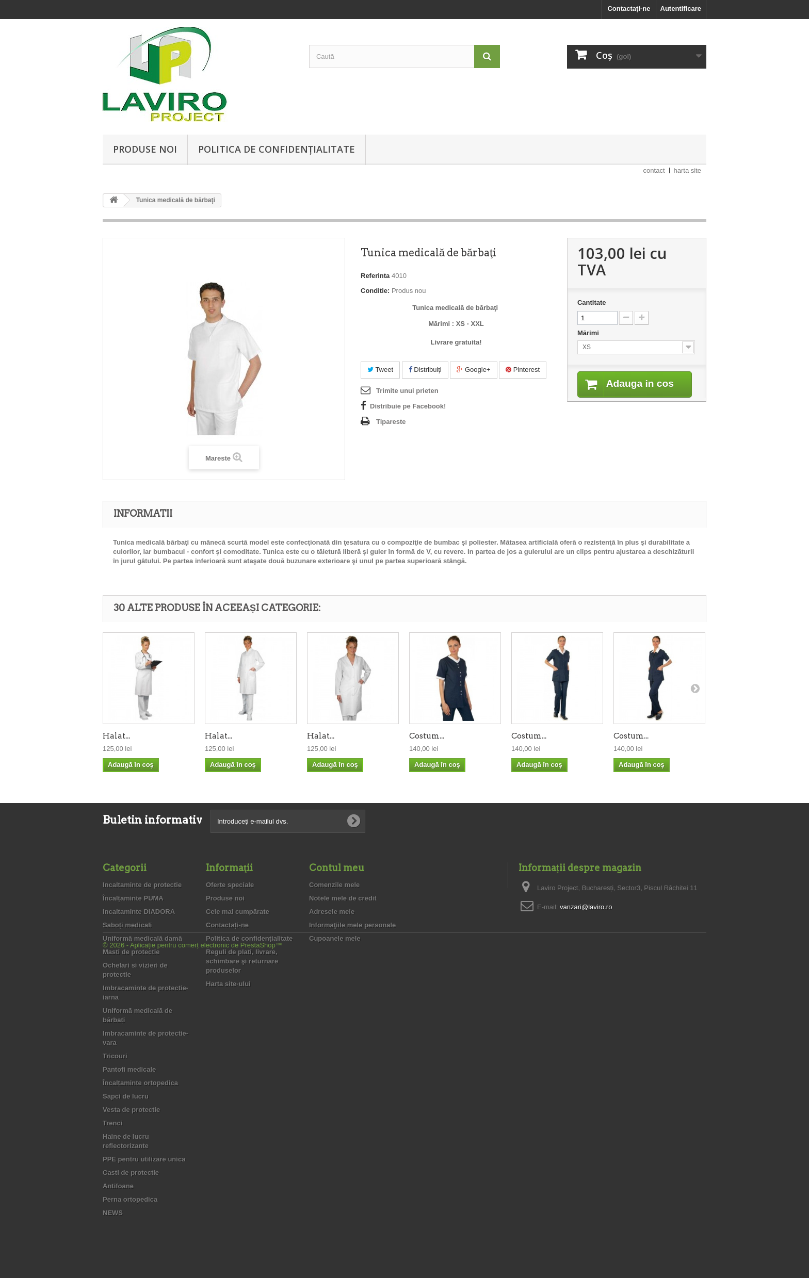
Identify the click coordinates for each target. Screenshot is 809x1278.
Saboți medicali (127, 925)
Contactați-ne (628, 8)
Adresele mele (331, 911)
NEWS (113, 1213)
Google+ (473, 369)
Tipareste (391, 421)
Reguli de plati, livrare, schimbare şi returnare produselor (242, 961)
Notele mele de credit (343, 898)
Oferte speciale (230, 885)
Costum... (426, 736)
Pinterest (523, 369)
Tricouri (115, 1056)
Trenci (112, 1123)
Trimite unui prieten (407, 391)
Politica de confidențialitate (276, 149)
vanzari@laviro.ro (586, 907)
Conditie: (375, 290)
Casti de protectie (131, 1172)
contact (654, 170)
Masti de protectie (131, 952)
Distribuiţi (425, 369)
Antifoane (118, 1186)
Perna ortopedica (130, 1199)
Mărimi (589, 333)
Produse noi (145, 149)
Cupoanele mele (335, 938)
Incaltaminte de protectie (142, 885)
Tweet (380, 369)
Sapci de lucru (126, 1096)
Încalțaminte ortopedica (140, 1083)
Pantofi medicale (129, 1069)
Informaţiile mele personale (352, 925)
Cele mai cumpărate (237, 911)
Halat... (116, 736)
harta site (687, 170)
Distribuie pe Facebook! (408, 406)
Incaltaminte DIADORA (139, 911)
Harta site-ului (228, 984)
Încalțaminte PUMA (133, 898)
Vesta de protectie (131, 1109)
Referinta (375, 276)
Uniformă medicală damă (142, 938)
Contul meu (336, 867)
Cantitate (591, 302)
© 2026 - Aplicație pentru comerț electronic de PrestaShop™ (192, 1250)
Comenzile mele (334, 885)
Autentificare (680, 8)
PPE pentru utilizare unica (144, 1159)
